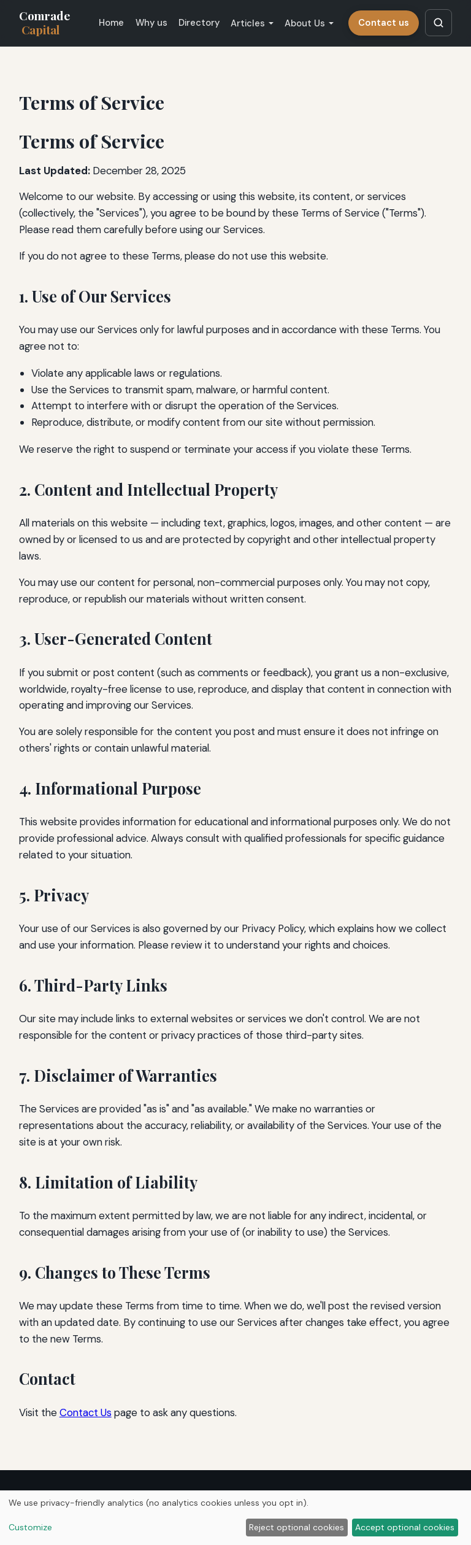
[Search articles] (438, 22)
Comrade (45, 23)
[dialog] (235, 1517)
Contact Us (85, 1412)
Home (111, 23)
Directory (199, 23)
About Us (305, 23)
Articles (248, 23)
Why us (151, 23)
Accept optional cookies (404, 1527)
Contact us (383, 23)
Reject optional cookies (296, 1527)
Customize (30, 1527)
